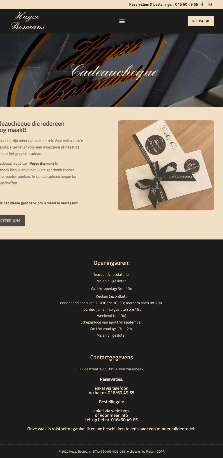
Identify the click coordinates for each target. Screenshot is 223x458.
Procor (150, 451)
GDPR (161, 451)
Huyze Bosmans (26, 21)
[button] (122, 21)
